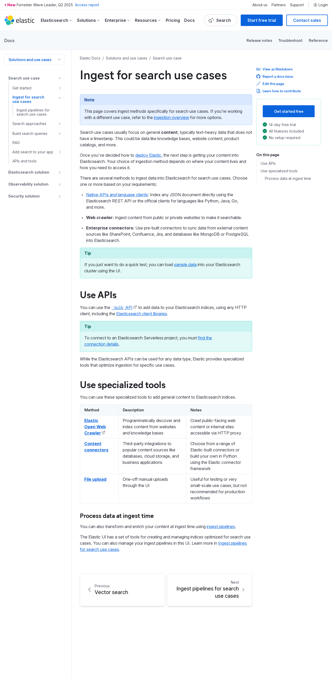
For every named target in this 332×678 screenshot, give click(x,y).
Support (297, 5)
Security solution (24, 196)
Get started (21, 88)
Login (320, 5)
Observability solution (28, 184)
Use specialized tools (279, 171)
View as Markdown (274, 69)
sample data (185, 264)
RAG (16, 143)
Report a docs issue (274, 76)
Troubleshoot (290, 40)
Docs (189, 20)
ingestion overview (171, 117)
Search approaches (29, 123)
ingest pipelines (221, 526)
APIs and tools (24, 161)
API (122, 307)
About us (259, 5)
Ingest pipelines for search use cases (33, 112)
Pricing (173, 20)
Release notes (259, 40)
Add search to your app (32, 152)
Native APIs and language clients (117, 194)
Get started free (288, 111)
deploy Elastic (148, 155)
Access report (87, 5)
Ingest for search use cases (28, 99)
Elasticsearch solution (28, 172)
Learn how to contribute (278, 90)
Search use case (24, 78)
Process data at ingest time (288, 178)
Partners (279, 5)
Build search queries (29, 133)
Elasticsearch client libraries (141, 313)
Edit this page (270, 83)
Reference (318, 40)
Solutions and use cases (30, 59)
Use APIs (268, 163)
